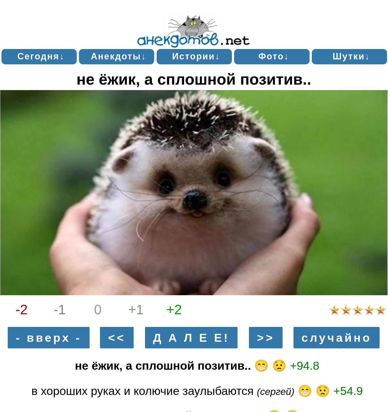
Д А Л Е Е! (191, 337)
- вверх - (49, 337)
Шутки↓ (351, 56)
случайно (336, 337)
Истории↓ (196, 56)
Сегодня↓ (41, 56)
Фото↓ (273, 56)
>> (266, 337)
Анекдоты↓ (118, 56)
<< (117, 337)
